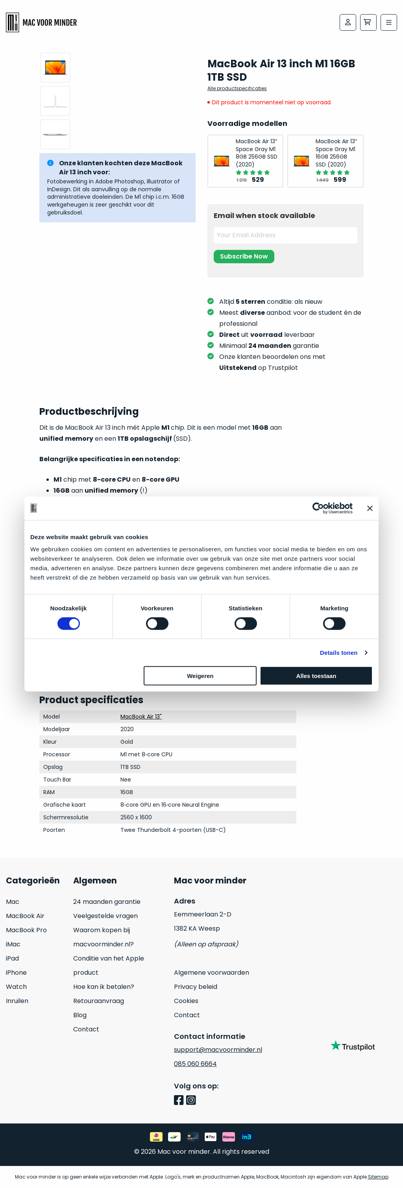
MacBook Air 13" (141, 717)
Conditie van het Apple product (108, 965)
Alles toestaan (316, 676)
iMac (13, 944)
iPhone (16, 972)
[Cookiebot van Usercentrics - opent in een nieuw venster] (318, 508)
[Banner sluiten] (370, 508)
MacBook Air (25, 915)
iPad (12, 958)
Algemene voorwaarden (211, 972)
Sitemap (378, 1176)
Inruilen (17, 1000)
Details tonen (338, 652)
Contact (86, 1029)
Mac (12, 901)
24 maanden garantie (106, 901)
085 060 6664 (195, 1063)
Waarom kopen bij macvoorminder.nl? (103, 937)
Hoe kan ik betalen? (103, 986)
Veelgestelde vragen (105, 915)
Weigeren (200, 676)
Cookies (186, 1000)
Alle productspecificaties (237, 88)
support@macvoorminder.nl (218, 1049)
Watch (16, 986)
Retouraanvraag (98, 1000)
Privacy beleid (195, 986)
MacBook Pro (26, 930)
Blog (80, 1015)
